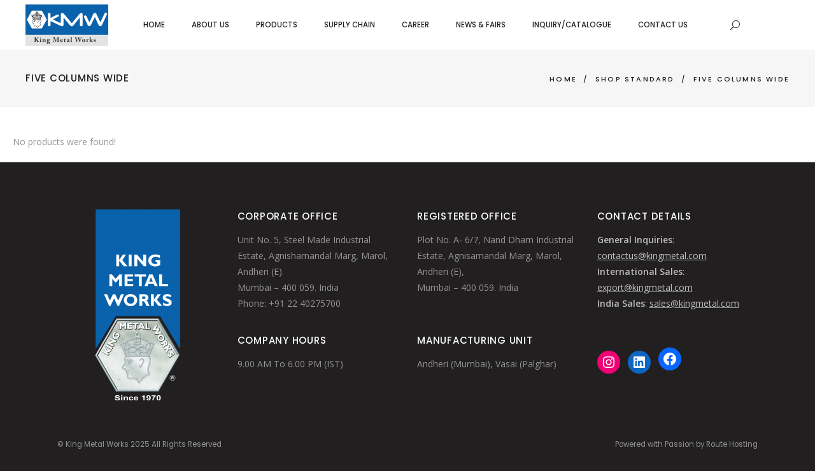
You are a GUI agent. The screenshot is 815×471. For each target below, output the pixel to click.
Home (563, 79)
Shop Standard (635, 79)
